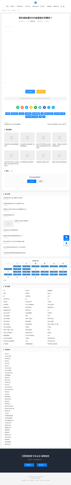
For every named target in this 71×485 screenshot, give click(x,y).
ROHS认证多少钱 (9, 409)
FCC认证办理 (8, 387)
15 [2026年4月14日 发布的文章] (17, 272)
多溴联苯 (28, 114)
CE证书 (5, 302)
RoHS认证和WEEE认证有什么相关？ (57, 124)
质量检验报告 (29, 344)
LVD (49, 296)
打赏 (41, 92)
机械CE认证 (51, 307)
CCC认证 (7, 363)
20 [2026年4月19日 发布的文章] (63, 272)
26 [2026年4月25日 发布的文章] (54, 274)
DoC (49, 316)
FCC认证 (27, 6)
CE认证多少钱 (51, 341)
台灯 (27, 341)
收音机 (27, 327)
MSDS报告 (7, 397)
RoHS (7, 114)
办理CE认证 (6, 299)
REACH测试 (29, 330)
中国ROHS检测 (9, 416)
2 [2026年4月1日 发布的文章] (26, 266)
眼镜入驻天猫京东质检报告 (59, 162)
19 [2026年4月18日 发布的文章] (54, 272)
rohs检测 (5, 344)
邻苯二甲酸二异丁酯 (31, 117)
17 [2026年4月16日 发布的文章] (35, 272)
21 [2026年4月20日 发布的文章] (8, 274)
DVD (49, 330)
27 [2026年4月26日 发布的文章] (63, 274)
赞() (30, 92)
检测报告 (7, 430)
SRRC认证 (56, 6)
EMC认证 (7, 378)
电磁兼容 (50, 291)
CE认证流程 (51, 305)
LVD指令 (50, 313)
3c (48, 310)
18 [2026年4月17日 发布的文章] (44, 272)
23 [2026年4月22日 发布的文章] (26, 274)
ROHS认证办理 (9, 406)
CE (4, 291)
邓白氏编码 (8, 442)
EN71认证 (7, 380)
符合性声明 (28, 307)
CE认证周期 (6, 319)
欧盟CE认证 (6, 307)
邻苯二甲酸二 (48, 114)
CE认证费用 (6, 316)
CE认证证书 (29, 302)
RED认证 (7, 401)
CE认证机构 (6, 324)
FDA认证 (7, 392)
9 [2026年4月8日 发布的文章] (26, 269)
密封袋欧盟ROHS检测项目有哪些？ (35, 18)
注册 (40, 181)
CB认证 (7, 361)
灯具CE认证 (8, 437)
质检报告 (49, 6)
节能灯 (27, 338)
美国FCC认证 (29, 333)
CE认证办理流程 (7, 333)
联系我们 (29, 465)
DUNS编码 (7, 375)
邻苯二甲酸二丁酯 (59, 114)
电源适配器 (6, 336)
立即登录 (31, 181)
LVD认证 (7, 394)
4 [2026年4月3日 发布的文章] (44, 266)
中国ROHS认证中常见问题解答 (12, 124)
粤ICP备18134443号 (35, 478)
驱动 (27, 316)
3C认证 (42, 6)
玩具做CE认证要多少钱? (42, 162)
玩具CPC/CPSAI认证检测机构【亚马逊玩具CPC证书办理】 (43, 146)
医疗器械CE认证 (9, 420)
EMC (4, 293)
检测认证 (14, 10)
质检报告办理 (7, 310)
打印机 (49, 327)
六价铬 (21, 114)
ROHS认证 (20, 6)
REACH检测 (29, 324)
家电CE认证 (8, 425)
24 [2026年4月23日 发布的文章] (35, 274)
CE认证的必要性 (7, 338)
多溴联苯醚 (36, 114)
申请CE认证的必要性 (8, 341)
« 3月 (4, 280)
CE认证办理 (6, 313)
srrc (49, 336)
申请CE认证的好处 (52, 344)
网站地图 (41, 477)
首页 (7, 6)
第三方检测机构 (30, 305)
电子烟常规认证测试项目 (26, 162)
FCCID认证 (8, 382)
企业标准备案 (8, 418)
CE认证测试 (51, 321)
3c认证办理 (8, 356)
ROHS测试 (28, 321)
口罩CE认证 (8, 423)
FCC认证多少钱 (9, 390)
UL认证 (7, 413)
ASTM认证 (7, 359)
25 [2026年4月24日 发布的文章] (44, 274)
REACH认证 (36, 6)
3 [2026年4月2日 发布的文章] (35, 266)
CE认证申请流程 (30, 336)
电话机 (49, 333)
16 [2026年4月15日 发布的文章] (26, 272)
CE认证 (35, 2)
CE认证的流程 (7, 327)
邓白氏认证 (8, 444)
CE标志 (27, 293)
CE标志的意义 (51, 338)
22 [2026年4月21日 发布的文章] (17, 274)
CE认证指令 (6, 321)
